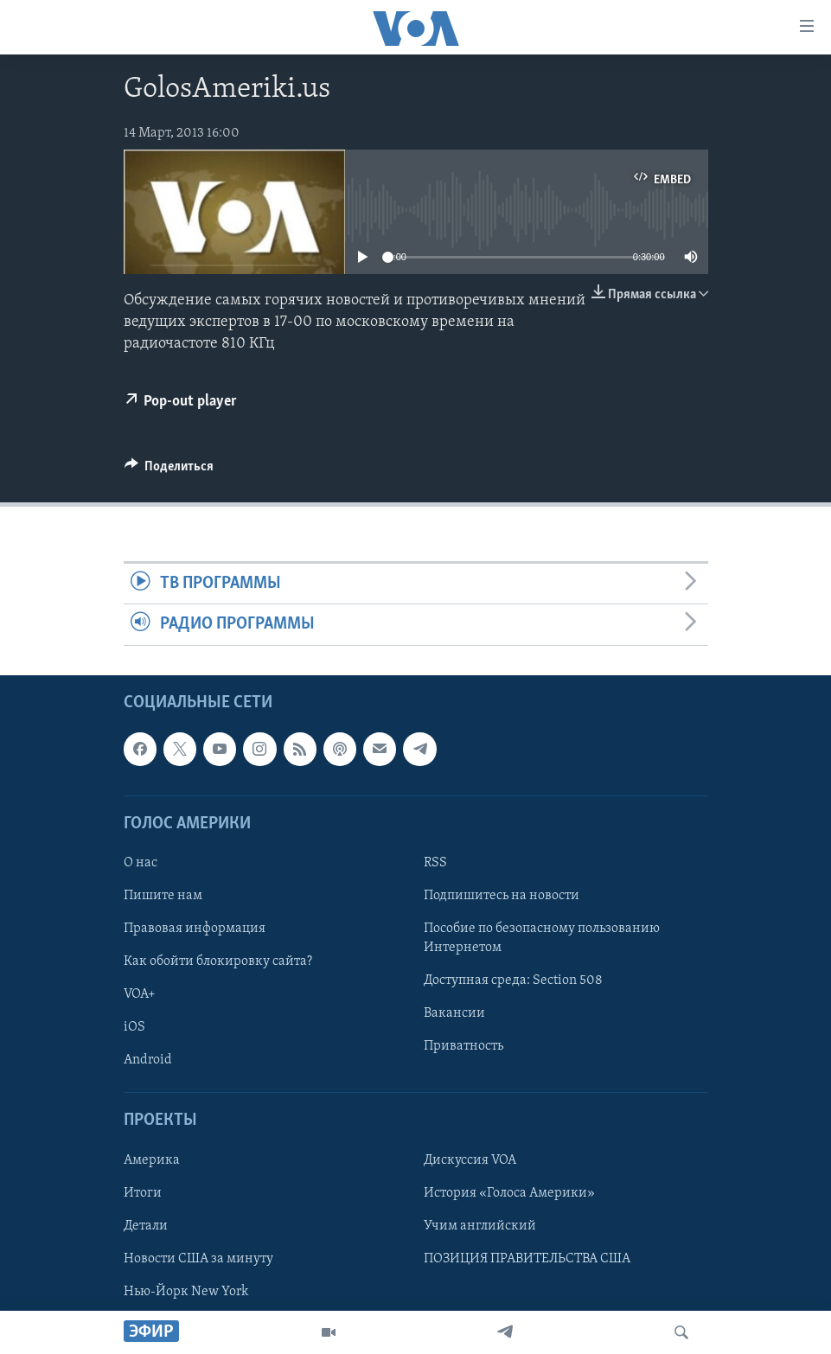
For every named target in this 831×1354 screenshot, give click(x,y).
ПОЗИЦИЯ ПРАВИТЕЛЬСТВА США (527, 1258)
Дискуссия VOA (470, 1159)
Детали (146, 1225)
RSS (435, 862)
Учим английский (480, 1225)
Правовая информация (194, 929)
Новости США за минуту (198, 1258)
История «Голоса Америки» (509, 1192)
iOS (134, 1027)
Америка (152, 1159)
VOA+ (140, 994)
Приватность (463, 1046)
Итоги (143, 1192)
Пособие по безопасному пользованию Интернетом (542, 938)
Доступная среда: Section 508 (513, 980)
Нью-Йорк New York (186, 1291)
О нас (140, 862)
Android (148, 1060)
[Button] (169, 470)
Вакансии (454, 1013)
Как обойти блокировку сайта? (218, 961)
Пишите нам (163, 896)
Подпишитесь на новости (501, 896)
